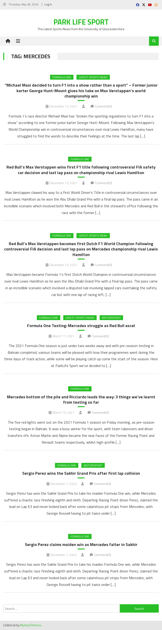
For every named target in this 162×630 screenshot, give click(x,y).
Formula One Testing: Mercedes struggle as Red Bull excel (81, 325)
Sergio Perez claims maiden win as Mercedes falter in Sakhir (81, 544)
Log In (48, 4)
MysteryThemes (30, 625)
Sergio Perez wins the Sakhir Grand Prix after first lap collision (81, 473)
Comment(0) (103, 106)
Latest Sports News (93, 77)
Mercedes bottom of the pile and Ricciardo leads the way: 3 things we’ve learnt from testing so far (81, 399)
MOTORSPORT (111, 317)
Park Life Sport (81, 21)
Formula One (61, 77)
